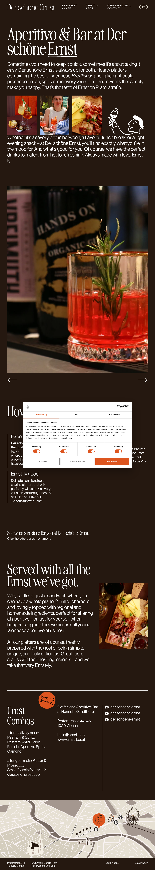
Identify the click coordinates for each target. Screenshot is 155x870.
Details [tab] (77, 415)
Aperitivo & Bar (92, 7)
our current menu (39, 539)
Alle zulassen (112, 461)
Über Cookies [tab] (114, 415)
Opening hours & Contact (119, 7)
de (143, 7)
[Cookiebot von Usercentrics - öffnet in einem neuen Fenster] (118, 407)
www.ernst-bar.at (71, 740)
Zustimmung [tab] (41, 415)
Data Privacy (141, 863)
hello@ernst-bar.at (72, 735)
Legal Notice (112, 863)
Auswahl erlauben (77, 461)
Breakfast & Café (69, 7)
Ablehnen (43, 461)
